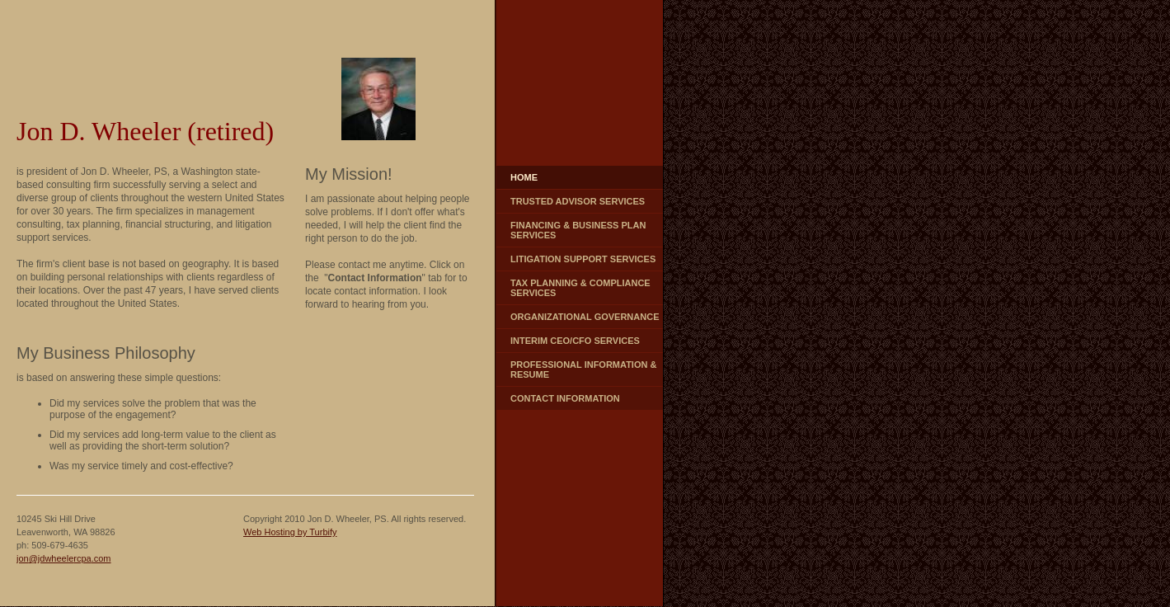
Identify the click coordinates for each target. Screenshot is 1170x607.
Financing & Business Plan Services (578, 230)
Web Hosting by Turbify (290, 532)
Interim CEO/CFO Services (575, 341)
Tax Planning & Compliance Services (580, 288)
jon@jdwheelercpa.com (63, 558)
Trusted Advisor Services (577, 201)
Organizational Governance (585, 317)
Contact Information (565, 398)
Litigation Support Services (582, 259)
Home (524, 177)
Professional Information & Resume (583, 369)
